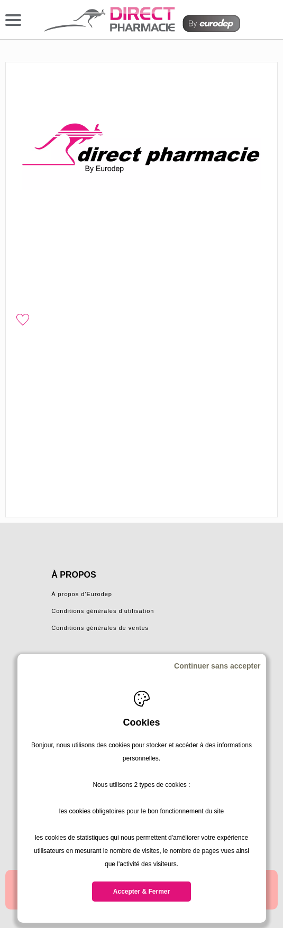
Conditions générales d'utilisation (102, 611)
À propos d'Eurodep (81, 594)
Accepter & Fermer (141, 891)
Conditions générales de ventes (100, 628)
